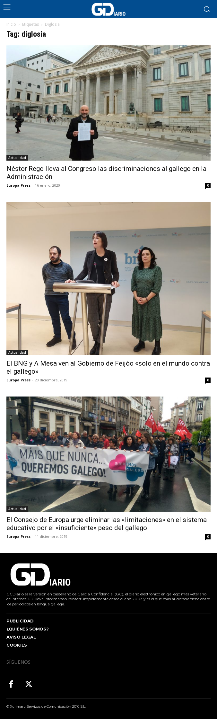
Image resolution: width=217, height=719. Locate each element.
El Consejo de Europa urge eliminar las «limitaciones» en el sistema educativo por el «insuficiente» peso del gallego (106, 524)
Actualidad (17, 157)
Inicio (11, 24)
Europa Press (18, 185)
